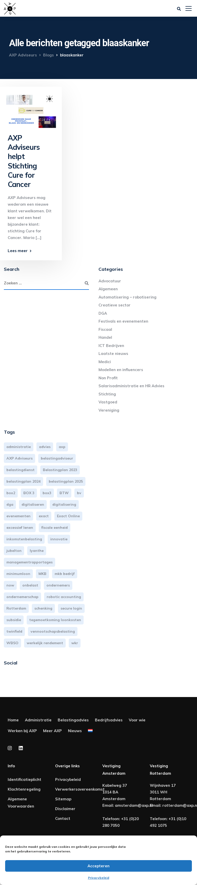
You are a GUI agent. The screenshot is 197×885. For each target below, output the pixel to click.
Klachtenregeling (24, 789)
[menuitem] (90, 732)
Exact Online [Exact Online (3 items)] (68, 516)
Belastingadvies (73, 720)
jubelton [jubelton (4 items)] (14, 550)
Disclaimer (65, 808)
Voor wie (137, 720)
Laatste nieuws (113, 353)
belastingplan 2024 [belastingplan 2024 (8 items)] (23, 481)
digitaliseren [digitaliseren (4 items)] (33, 504)
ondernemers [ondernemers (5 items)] (58, 585)
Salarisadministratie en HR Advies (131, 385)
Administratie (38, 720)
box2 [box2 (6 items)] (10, 493)
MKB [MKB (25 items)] (42, 573)
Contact (62, 818)
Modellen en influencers (120, 369)
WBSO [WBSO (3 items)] (12, 643)
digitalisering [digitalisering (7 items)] (64, 504)
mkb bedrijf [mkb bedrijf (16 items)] (65, 573)
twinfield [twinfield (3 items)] (14, 631)
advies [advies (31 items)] (45, 446)
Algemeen (108, 288)
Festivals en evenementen (123, 321)
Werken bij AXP (22, 730)
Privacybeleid (98, 878)
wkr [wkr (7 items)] (74, 643)
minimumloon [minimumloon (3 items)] (18, 573)
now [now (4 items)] (10, 585)
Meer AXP (52, 730)
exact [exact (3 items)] (44, 516)
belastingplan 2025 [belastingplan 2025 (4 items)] (66, 481)
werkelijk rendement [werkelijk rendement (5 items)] (45, 643)
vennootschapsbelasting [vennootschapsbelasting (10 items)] (53, 631)
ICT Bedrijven (111, 345)
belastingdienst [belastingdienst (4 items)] (20, 470)
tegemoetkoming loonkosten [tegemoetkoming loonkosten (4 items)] (55, 620)
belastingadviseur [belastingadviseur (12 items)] (57, 458)
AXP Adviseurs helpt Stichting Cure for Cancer (24, 161)
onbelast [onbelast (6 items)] (30, 585)
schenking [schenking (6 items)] (43, 608)
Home (13, 720)
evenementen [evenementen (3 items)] (18, 516)
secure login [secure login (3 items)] (71, 608)
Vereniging (108, 410)
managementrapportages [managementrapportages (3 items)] (29, 562)
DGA (102, 313)
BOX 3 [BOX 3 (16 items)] (28, 493)
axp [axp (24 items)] (62, 446)
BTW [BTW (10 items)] (64, 493)
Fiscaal (105, 329)
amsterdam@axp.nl (134, 805)
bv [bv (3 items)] (79, 493)
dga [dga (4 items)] (9, 504)
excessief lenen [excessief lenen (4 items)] (19, 527)
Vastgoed (107, 402)
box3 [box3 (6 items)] (47, 493)
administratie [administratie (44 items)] (18, 446)
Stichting (107, 394)
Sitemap (63, 799)
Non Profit (108, 377)
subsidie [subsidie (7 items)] (13, 620)
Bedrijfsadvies (109, 720)
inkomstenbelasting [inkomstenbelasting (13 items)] (24, 539)
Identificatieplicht (24, 779)
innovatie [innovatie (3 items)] (58, 539)
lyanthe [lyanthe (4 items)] (37, 550)
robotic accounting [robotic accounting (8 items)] (64, 596)
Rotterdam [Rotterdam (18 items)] (16, 608)
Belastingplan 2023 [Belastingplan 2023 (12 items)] (60, 470)
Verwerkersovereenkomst (80, 789)
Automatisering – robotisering (127, 297)
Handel (105, 337)
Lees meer (18, 251)
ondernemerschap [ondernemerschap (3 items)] (22, 596)
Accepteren (98, 865)
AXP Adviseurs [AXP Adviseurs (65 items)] (19, 458)
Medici (104, 361)
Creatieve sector (114, 305)
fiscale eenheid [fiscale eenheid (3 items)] (54, 527)
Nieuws (75, 730)
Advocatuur (109, 281)
